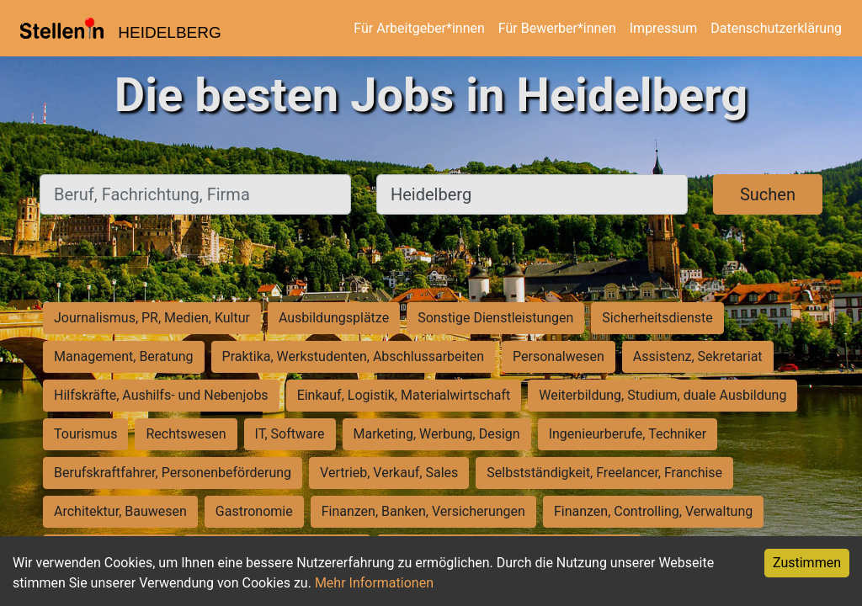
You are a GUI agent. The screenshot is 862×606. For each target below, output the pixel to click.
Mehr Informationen (374, 583)
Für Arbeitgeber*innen (419, 28)
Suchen (767, 194)
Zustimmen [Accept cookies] (807, 563)
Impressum (664, 28)
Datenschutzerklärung (776, 28)
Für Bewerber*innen (557, 28)
